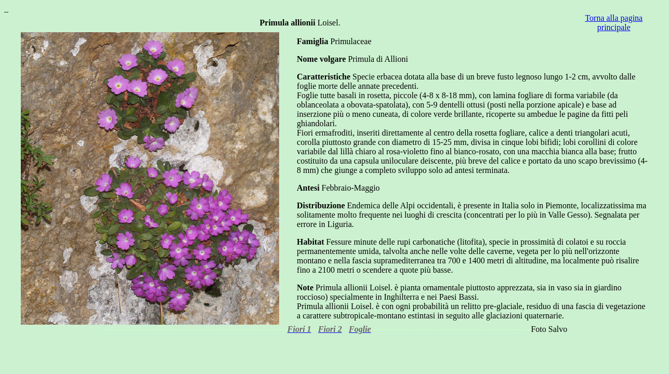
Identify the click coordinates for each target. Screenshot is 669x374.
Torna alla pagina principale (613, 23)
